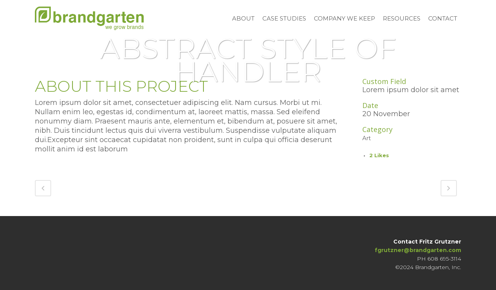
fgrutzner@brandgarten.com (418, 249)
